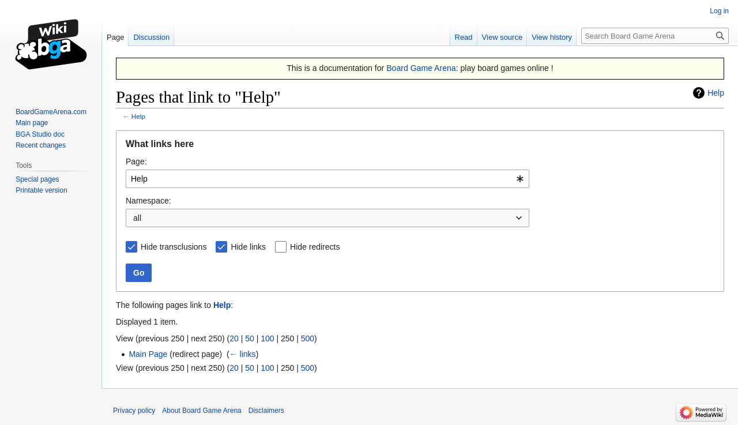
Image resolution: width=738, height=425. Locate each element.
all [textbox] (137, 218)
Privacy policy (134, 411)
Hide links (248, 246)
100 (267, 338)
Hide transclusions (173, 246)
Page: (136, 161)
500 (307, 338)
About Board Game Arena (201, 411)
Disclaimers (266, 411)
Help (715, 92)
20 (234, 338)
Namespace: (148, 200)
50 (249, 338)
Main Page (148, 354)
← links (242, 354)
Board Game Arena (421, 68)
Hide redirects (315, 246)
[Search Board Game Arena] (655, 36)
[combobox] (327, 179)
